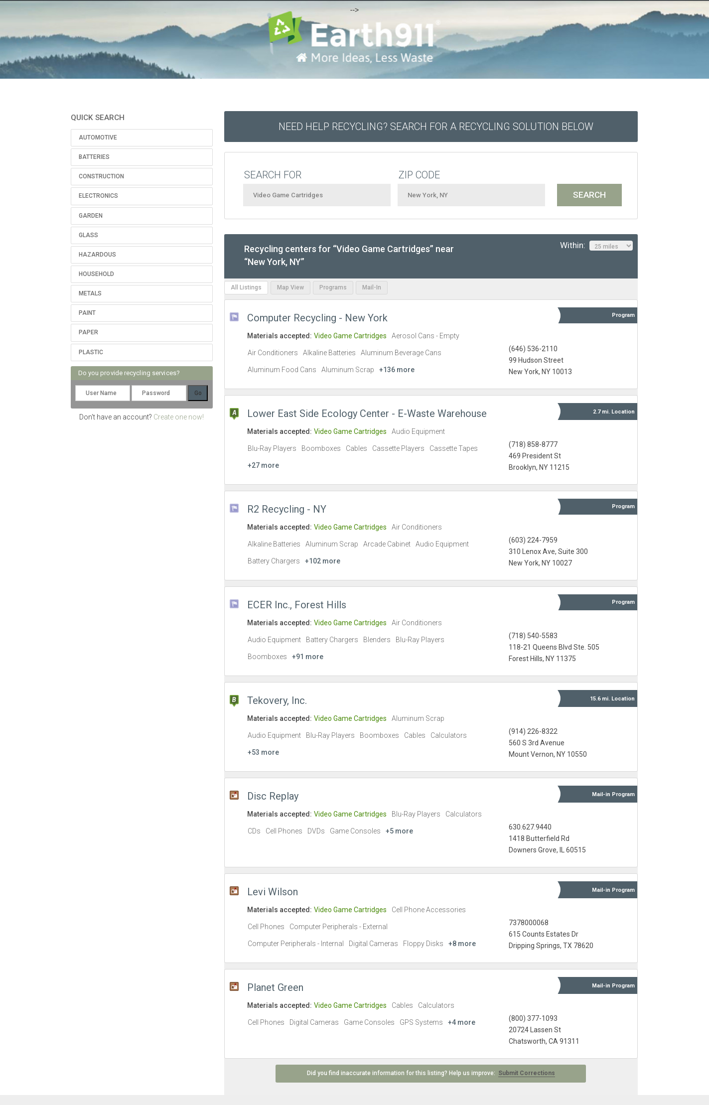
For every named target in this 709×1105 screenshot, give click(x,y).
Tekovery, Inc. (277, 700)
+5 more (399, 831)
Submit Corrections (526, 1073)
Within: (596, 245)
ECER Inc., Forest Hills (296, 605)
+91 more (307, 657)
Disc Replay (272, 796)
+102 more (322, 561)
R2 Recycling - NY (286, 509)
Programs (333, 287)
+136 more (397, 370)
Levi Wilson (272, 892)
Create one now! (178, 417)
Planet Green (275, 987)
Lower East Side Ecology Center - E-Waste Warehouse (367, 413)
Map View (290, 287)
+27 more (263, 465)
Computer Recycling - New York (317, 318)
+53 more (263, 752)
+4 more (461, 1022)
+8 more (462, 944)
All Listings (246, 287)
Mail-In (371, 287)
